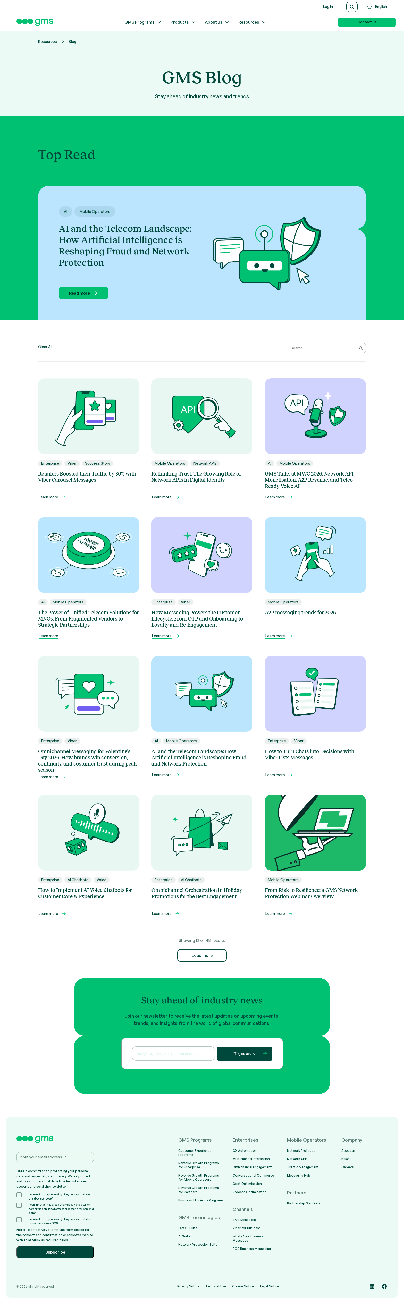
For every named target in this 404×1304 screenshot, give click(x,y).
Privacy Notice (73, 1204)
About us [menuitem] (348, 1151)
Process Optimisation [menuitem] (249, 1192)
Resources (252, 22)
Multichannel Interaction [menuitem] (251, 1159)
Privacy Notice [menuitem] (188, 1286)
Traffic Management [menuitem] (303, 1167)
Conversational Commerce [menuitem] (253, 1175)
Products (183, 22)
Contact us (367, 22)
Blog (72, 41)
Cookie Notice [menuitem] (243, 1286)
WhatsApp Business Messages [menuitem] (248, 1238)
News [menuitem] (345, 1159)
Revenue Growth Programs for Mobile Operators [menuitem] (198, 1177)
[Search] (352, 7)
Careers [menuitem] (347, 1167)
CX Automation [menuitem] (245, 1151)
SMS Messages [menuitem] (244, 1220)
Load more (202, 955)
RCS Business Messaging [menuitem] (252, 1249)
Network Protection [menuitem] (302, 1151)
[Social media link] (372, 1286)
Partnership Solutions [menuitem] (304, 1203)
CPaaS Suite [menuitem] (187, 1228)
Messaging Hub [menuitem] (298, 1175)
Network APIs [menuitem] (297, 1159)
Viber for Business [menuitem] (247, 1228)
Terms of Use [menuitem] (215, 1286)
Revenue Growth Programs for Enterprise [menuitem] (198, 1165)
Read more (83, 293)
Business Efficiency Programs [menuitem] (201, 1200)
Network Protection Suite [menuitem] (197, 1244)
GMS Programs (143, 22)
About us (217, 22)
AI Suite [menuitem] (184, 1236)
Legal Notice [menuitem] (269, 1286)
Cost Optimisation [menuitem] (247, 1184)
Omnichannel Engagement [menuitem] (252, 1167)
